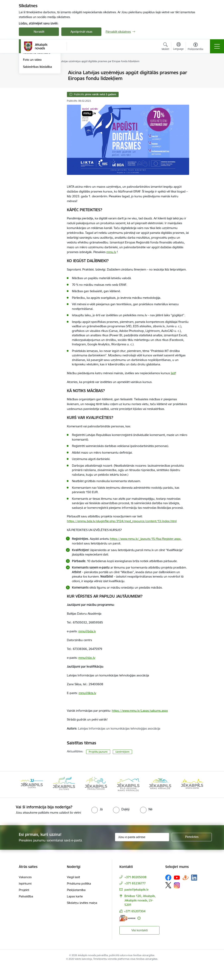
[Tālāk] (198, 784)
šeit (173, 373)
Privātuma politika (79, 883)
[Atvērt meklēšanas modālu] (165, 47)
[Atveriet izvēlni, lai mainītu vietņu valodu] (178, 46)
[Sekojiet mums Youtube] (177, 877)
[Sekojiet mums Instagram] (177, 885)
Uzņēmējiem (122, 751)
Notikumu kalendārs (36, 101)
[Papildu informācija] (138, 918)
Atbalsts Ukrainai (34, 87)
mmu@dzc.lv (86, 658)
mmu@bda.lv (87, 631)
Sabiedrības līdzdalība (37, 115)
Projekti (24, 890)
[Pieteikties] (192, 837)
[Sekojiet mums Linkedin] (194, 878)
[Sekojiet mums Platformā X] (168, 885)
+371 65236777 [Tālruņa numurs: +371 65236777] (135, 883)
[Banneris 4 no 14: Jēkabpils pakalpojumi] (128, 784)
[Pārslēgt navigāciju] (217, 46)
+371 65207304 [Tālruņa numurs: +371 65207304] (134, 911)
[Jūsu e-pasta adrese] (142, 837)
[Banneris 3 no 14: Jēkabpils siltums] (96, 784)
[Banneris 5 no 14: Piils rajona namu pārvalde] (160, 784)
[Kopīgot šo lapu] (199, 81)
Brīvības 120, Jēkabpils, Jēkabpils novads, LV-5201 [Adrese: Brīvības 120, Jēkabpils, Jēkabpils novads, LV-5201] (140, 900)
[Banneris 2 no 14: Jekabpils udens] (64, 784)
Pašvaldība (26, 896)
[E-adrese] (127, 918)
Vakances (25, 877)
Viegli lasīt (73, 877)
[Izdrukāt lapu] (199, 71)
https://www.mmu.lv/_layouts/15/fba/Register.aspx (145, 539)
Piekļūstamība (76, 890)
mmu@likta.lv (87, 693)
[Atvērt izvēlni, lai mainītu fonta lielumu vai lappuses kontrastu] (195, 47)
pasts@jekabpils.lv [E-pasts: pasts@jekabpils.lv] (136, 889)
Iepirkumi (25, 883)
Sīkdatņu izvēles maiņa (82, 903)
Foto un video (32, 107)
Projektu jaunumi (98, 751)
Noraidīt (39, 31)
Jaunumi (28, 73)
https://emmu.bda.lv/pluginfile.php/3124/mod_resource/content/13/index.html (122, 521)
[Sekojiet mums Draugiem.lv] (186, 877)
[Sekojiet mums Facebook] (168, 878)
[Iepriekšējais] (25, 784)
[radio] (97, 809)
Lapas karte (75, 896)
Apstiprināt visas (81, 31)
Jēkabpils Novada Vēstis (39, 94)
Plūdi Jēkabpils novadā (38, 80)
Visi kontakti (139, 930)
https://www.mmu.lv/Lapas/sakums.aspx (140, 711)
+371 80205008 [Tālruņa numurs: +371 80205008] (135, 877)
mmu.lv (111, 252)
